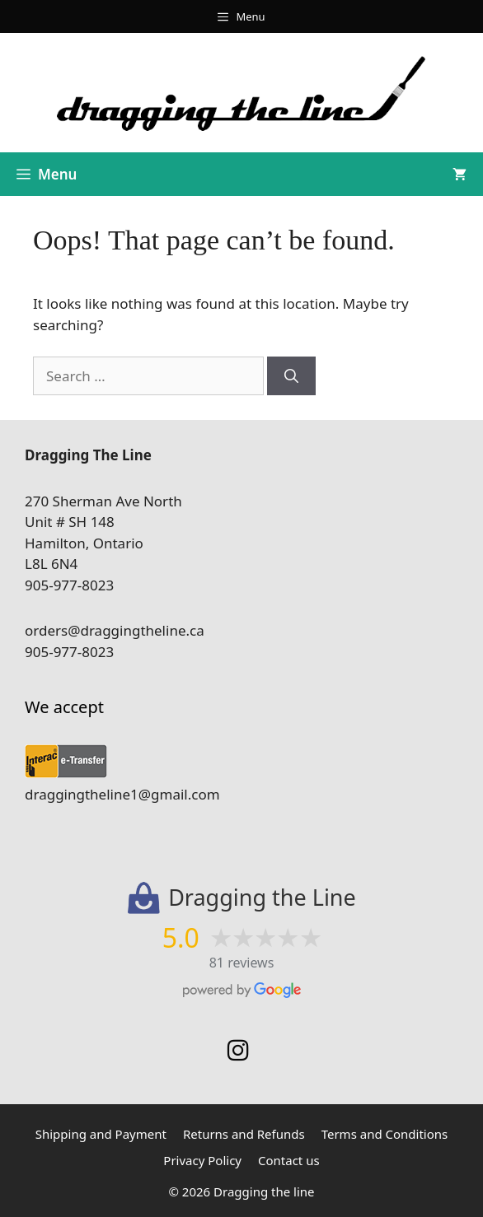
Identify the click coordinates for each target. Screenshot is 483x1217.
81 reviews (241, 963)
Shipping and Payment (100, 1134)
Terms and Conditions (384, 1134)
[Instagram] (238, 1050)
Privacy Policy (202, 1160)
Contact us (289, 1160)
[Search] (291, 376)
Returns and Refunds (244, 1134)
